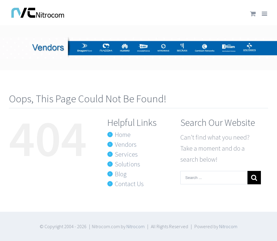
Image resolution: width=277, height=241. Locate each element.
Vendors (126, 144)
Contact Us (129, 184)
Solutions (127, 164)
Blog (120, 174)
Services (126, 154)
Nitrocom (135, 226)
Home (123, 134)
